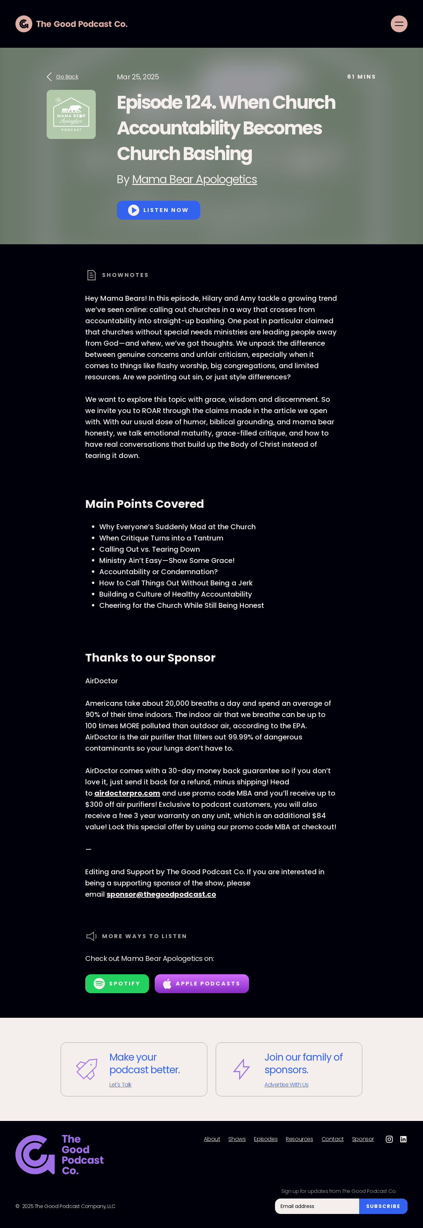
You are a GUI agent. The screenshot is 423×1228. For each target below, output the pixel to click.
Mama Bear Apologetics (194, 179)
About (212, 1139)
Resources (299, 1139)
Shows (237, 1139)
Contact (333, 1139)
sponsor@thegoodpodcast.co (161, 894)
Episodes (265, 1139)
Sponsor (363, 1139)
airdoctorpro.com (127, 793)
